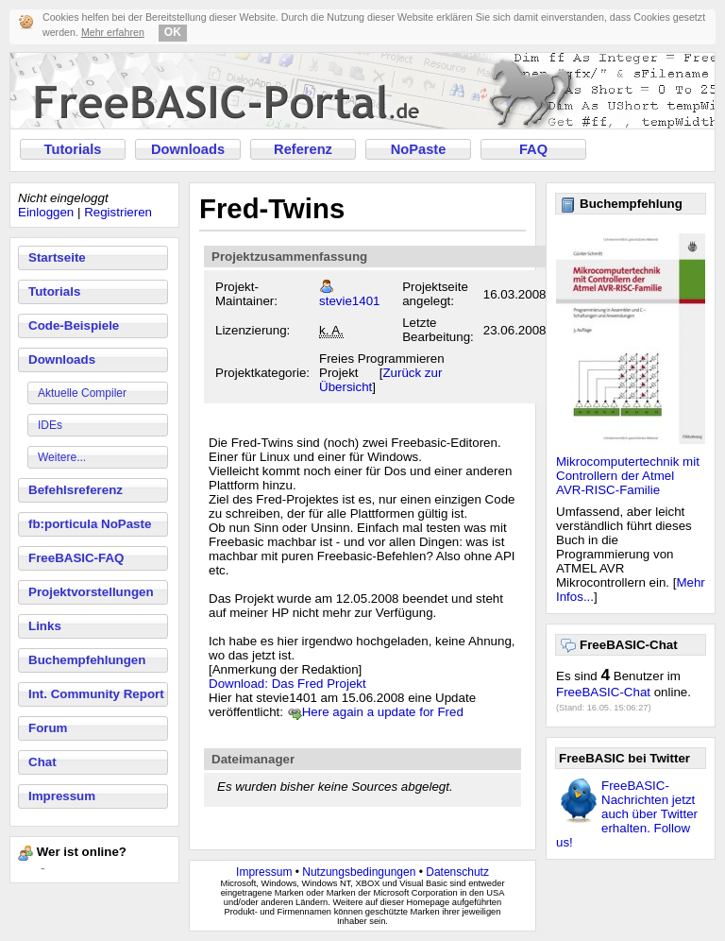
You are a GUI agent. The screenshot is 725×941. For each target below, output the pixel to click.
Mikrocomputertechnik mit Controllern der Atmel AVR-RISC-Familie (628, 475)
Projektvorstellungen (91, 592)
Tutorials (73, 149)
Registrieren (118, 212)
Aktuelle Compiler (82, 393)
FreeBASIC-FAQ (76, 558)
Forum (47, 728)
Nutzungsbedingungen (358, 872)
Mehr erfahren (112, 32)
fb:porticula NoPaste (89, 524)
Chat (42, 762)
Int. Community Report (96, 694)
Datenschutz (457, 872)
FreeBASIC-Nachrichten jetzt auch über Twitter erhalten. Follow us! (627, 813)
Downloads (188, 149)
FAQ (533, 149)
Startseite (57, 257)
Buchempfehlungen (86, 660)
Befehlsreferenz (75, 490)
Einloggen (46, 212)
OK (172, 32)
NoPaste (419, 149)
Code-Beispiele (73, 325)
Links (44, 626)
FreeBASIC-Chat (603, 692)
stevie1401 (349, 301)
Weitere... (62, 457)
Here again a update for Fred (383, 712)
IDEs (50, 425)
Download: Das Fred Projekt (287, 683)
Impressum (61, 796)
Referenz (303, 149)
